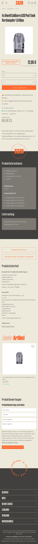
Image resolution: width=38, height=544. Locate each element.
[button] (2, 3)
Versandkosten (22, 532)
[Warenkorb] (35, 3)
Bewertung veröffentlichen (13, 447)
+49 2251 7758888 (13, 287)
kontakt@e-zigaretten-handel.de (17, 284)
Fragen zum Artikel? (19, 250)
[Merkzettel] (29, 3)
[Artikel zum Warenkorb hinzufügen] (19, 87)
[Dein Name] (19, 410)
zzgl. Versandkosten (31, 66)
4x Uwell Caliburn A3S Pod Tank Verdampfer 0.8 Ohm (18, 378)
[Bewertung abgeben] (19, 414)
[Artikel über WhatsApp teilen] (6, 120)
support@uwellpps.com (14, 318)
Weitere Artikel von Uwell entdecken (19, 257)
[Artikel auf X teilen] (10, 120)
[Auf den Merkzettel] (32, 346)
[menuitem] (2, 3)
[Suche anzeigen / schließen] (6, 3)
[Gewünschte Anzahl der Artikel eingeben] (18, 82)
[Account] (32, 3)
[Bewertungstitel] (19, 419)
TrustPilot (5, 104)
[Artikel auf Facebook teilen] (3, 120)
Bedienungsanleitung (8, 326)
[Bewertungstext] (19, 425)
